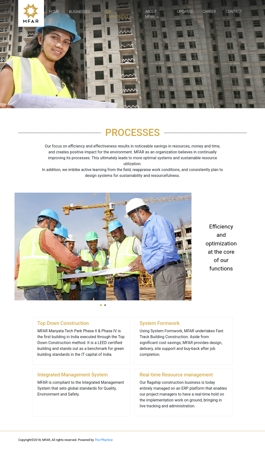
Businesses (79, 12)
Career (209, 11)
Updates (185, 11)
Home (54, 11)
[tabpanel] (103, 246)
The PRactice (104, 440)
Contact (234, 11)
